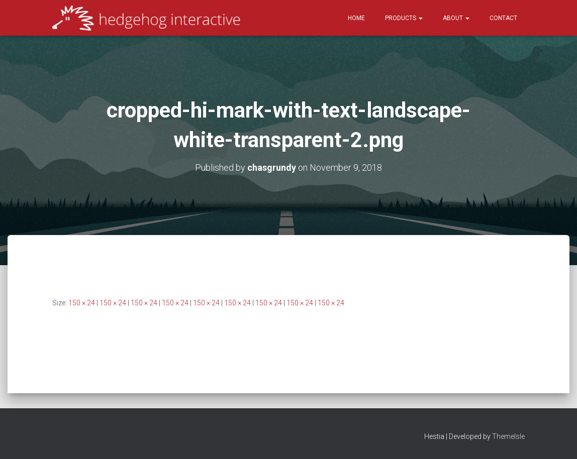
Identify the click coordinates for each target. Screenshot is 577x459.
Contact (503, 18)
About (456, 18)
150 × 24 (81, 303)
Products (404, 18)
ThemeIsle (508, 436)
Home (356, 18)
